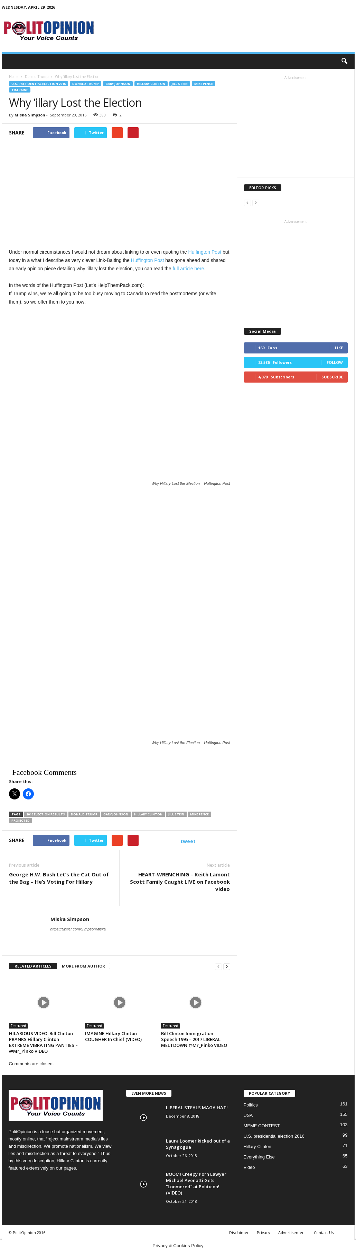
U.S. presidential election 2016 (38, 83)
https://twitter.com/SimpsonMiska (78, 929)
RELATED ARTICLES (33, 966)
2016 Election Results (45, 814)
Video (249, 1167)
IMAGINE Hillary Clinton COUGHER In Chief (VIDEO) (113, 1036)
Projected (20, 820)
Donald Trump (85, 83)
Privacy (263, 1232)
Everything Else (259, 1157)
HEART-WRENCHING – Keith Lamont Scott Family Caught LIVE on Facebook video (180, 881)
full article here (188, 268)
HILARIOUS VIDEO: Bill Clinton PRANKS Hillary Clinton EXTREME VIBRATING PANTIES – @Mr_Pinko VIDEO (43, 1042)
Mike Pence (203, 83)
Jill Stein (180, 83)
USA (248, 1115)
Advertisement (292, 1232)
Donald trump (84, 814)
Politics (251, 1105)
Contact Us (324, 1232)
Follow (335, 362)
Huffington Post (204, 252)
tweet (188, 841)
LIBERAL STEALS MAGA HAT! (197, 1107)
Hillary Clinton (151, 83)
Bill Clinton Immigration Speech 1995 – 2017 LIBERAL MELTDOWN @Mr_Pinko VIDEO (194, 1039)
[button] (344, 61)
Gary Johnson (117, 83)
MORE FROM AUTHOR (83, 966)
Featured (18, 1025)
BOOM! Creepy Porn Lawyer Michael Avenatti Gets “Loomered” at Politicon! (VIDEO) (196, 1183)
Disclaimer (239, 1232)
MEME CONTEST (262, 1125)
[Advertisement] (119, 229)
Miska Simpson (30, 114)
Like (339, 347)
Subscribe (332, 376)
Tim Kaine (19, 90)
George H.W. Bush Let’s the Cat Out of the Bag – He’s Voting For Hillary (59, 878)
